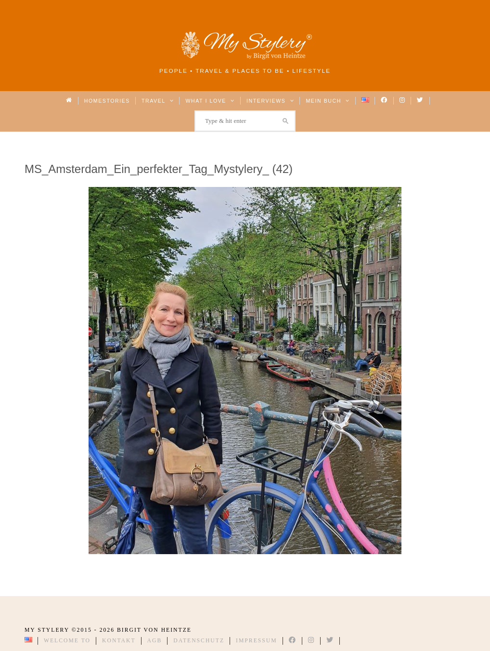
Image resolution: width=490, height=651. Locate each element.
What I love (210, 101)
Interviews (270, 101)
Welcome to (67, 641)
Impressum (256, 641)
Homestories (107, 101)
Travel (158, 101)
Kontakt (119, 641)
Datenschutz (198, 641)
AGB (154, 641)
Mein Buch (328, 101)
